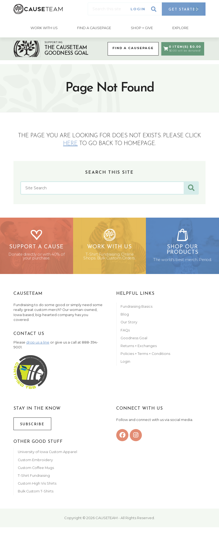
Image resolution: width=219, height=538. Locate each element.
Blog (125, 318)
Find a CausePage (131, 47)
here (70, 142)
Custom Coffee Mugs (36, 471)
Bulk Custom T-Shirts (35, 494)
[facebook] (122, 438)
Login (138, 9)
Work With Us (43, 27)
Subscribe (32, 427)
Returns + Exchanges (139, 349)
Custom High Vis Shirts (37, 487)
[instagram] (136, 438)
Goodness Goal (134, 341)
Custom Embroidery (35, 463)
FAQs (125, 333)
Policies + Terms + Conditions (145, 357)
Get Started (184, 9)
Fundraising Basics (136, 310)
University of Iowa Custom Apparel (47, 455)
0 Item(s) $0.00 (181, 48)
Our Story (129, 325)
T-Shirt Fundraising (34, 479)
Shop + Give (142, 27)
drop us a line (37, 346)
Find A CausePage (94, 27)
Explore (181, 27)
